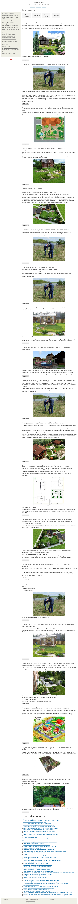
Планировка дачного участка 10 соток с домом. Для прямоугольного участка (48, 624)
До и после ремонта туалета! (30, 837)
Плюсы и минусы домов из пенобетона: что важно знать (37, 845)
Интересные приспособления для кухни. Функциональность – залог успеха (10, 17)
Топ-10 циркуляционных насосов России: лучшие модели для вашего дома (41, 875)
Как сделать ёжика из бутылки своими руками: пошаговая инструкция (9, 43)
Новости (38, 7)
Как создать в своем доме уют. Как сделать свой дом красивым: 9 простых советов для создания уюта (48, 892)
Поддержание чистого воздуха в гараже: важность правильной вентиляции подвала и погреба (46, 883)
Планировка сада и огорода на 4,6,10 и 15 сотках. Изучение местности (46, 64)
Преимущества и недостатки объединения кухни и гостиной (38, 874)
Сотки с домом (56, 15)
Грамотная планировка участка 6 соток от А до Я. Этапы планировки (45, 230)
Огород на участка (46, 15)
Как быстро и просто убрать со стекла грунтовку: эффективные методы (40, 842)
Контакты (27, 899)
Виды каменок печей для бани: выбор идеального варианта (37, 823)
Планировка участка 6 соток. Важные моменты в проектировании (44, 23)
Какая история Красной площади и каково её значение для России (39, 826)
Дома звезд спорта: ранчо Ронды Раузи (32, 818)
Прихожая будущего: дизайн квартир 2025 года (35, 862)
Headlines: (26, 854)
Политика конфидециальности (30, 901)
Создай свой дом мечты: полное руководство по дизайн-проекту (39, 849)
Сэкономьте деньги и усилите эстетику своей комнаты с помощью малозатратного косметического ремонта (49, 872)
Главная (32, 7)
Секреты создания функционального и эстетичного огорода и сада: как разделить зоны (10, 48)
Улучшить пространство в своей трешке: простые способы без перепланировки (42, 860)
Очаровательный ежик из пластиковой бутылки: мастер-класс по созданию (40, 828)
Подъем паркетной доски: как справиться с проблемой (36, 889)
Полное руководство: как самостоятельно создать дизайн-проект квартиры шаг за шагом (45, 851)
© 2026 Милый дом (5, 899)
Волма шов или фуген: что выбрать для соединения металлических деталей (42, 881)
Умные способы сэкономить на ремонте (33, 848)
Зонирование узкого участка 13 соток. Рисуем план (39, 192)
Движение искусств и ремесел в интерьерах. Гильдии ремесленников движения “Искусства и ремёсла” (48, 894)
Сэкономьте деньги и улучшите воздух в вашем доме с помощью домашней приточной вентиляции (47, 895)
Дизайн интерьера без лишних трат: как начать (35, 852)
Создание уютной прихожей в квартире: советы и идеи (36, 863)
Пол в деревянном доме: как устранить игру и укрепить (37, 891)
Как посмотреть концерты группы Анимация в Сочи (36, 868)
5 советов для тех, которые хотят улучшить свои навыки (37, 869)
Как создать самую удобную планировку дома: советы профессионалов (41, 834)
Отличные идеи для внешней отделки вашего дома (36, 877)
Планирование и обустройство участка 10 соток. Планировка (43, 423)
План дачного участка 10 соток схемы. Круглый (38, 267)
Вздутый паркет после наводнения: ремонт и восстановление (38, 878)
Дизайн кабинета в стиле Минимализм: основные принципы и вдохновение (41, 858)
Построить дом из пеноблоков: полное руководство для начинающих (40, 846)
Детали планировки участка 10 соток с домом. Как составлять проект (45, 466)
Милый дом (39, 2)
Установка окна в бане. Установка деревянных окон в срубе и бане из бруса (42, 880)
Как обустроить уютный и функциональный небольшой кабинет (39, 855)
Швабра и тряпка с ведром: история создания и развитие (37, 866)
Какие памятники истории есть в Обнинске (34, 843)
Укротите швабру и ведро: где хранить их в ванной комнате (38, 865)
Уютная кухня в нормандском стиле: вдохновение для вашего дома (39, 831)
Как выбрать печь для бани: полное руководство (34, 822)
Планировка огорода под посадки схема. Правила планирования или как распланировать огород (10, 29)
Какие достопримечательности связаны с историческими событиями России (41, 820)
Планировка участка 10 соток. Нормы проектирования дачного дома (45, 708)
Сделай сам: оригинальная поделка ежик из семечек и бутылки (38, 829)
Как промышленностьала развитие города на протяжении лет (38, 832)
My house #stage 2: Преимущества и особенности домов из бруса (38, 825)
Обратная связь (51, 899)
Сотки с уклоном (27, 15)
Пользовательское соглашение (33, 899)
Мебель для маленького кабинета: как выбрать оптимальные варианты (40, 857)
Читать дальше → (25, 103)
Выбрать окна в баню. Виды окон (31, 885)
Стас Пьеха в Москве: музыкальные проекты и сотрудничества (38, 871)
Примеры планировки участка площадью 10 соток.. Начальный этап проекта (48, 381)
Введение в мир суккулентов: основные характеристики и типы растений (41, 886)
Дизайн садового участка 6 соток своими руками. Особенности (43, 148)
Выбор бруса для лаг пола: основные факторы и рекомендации (39, 888)
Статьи (44, 7)
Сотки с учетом (36, 15)
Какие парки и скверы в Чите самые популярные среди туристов (39, 835)
